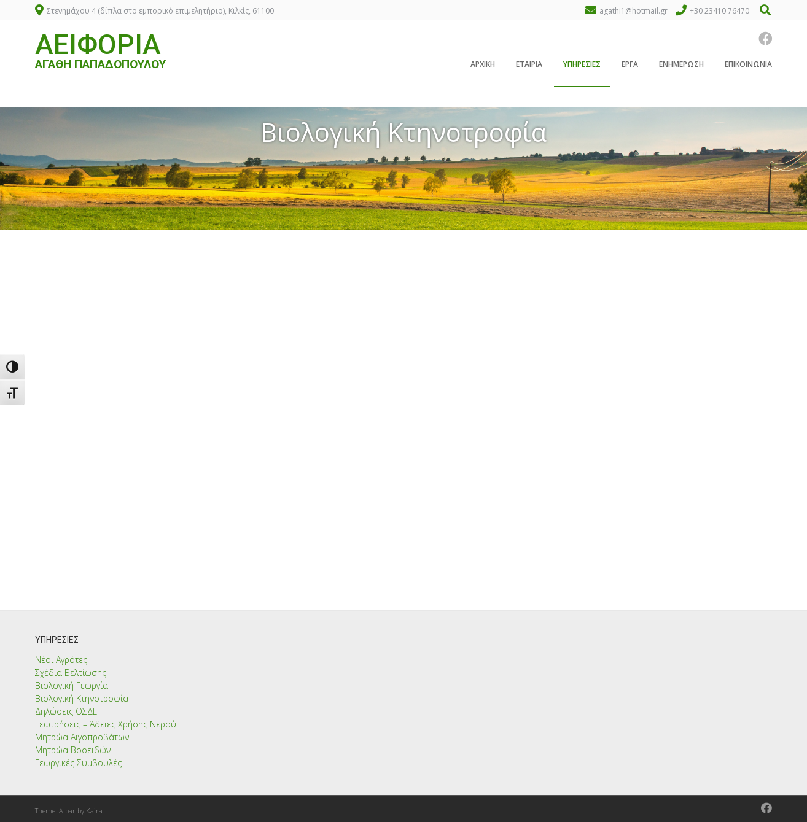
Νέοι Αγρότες (61, 659)
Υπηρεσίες (582, 66)
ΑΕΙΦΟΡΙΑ (98, 46)
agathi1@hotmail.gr (633, 11)
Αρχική (482, 66)
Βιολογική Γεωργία (71, 685)
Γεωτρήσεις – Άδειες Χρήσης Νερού (105, 724)
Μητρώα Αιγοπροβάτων (82, 737)
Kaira (94, 810)
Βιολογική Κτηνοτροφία (81, 698)
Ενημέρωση (681, 66)
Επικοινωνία (748, 66)
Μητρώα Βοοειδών (73, 750)
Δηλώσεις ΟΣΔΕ (66, 711)
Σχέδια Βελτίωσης (70, 672)
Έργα (630, 66)
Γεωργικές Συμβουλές (78, 763)
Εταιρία (529, 66)
